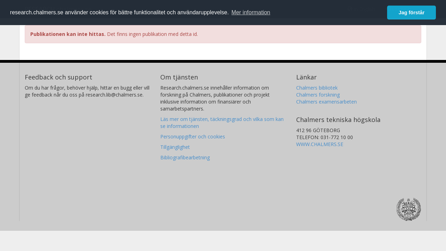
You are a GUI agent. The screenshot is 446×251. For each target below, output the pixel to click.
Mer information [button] (250, 12)
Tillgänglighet (175, 147)
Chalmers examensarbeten (326, 101)
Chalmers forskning (318, 94)
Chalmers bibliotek (317, 87)
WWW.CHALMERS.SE (319, 144)
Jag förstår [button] (411, 12)
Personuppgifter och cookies (192, 136)
